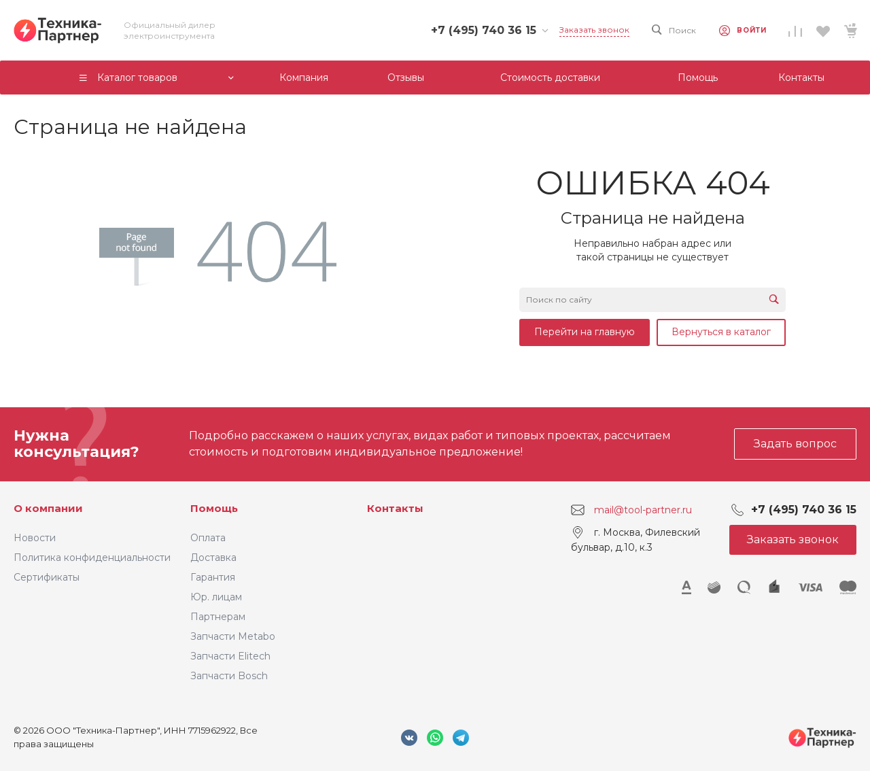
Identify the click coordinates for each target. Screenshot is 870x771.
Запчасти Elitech (230, 656)
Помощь (214, 508)
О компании (48, 508)
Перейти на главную (584, 332)
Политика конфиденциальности (92, 557)
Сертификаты (47, 577)
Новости (35, 538)
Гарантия (212, 577)
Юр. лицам (216, 597)
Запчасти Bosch (229, 676)
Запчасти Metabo (232, 636)
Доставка (213, 557)
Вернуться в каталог (721, 332)
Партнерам (217, 617)
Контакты (395, 508)
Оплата (208, 538)
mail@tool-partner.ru (643, 510)
